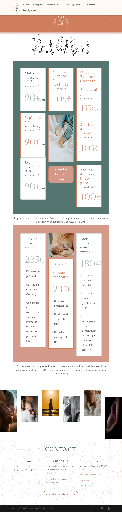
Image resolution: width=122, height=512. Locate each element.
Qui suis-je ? (78, 5)
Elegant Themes (26, 508)
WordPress (47, 508)
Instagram (84, 480)
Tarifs (66, 5)
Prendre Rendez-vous (61, 174)
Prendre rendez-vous (60, 494)
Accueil (26, 5)
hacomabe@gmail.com (90, 475)
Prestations (52, 5)
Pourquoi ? (38, 5)
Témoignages (29, 11)
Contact (91, 5)
